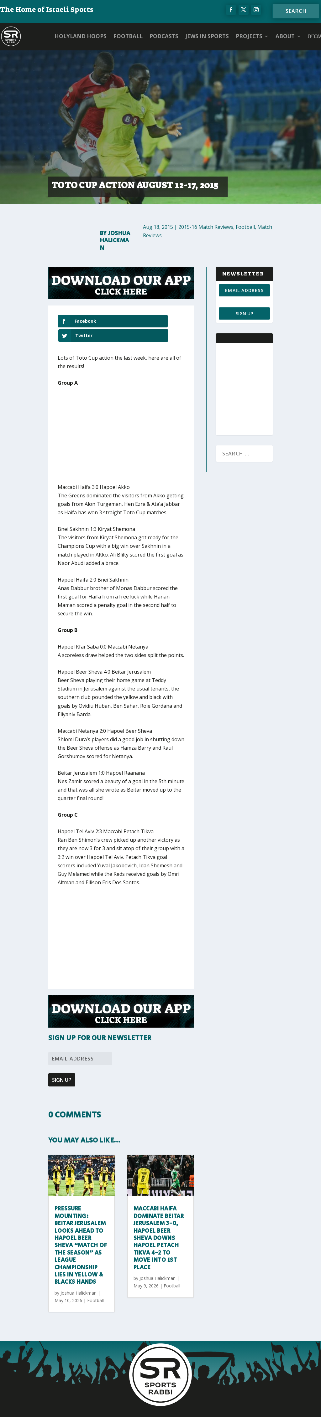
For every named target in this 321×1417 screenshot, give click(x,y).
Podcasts (164, 36)
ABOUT (285, 36)
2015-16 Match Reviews (205, 226)
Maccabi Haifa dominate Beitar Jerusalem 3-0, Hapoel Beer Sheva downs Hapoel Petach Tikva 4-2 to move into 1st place (159, 1223)
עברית (314, 36)
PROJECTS (249, 36)
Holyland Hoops (81, 36)
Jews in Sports (207, 36)
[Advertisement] (150, 425)
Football (128, 36)
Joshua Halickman (115, 240)
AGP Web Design (197, 1406)
